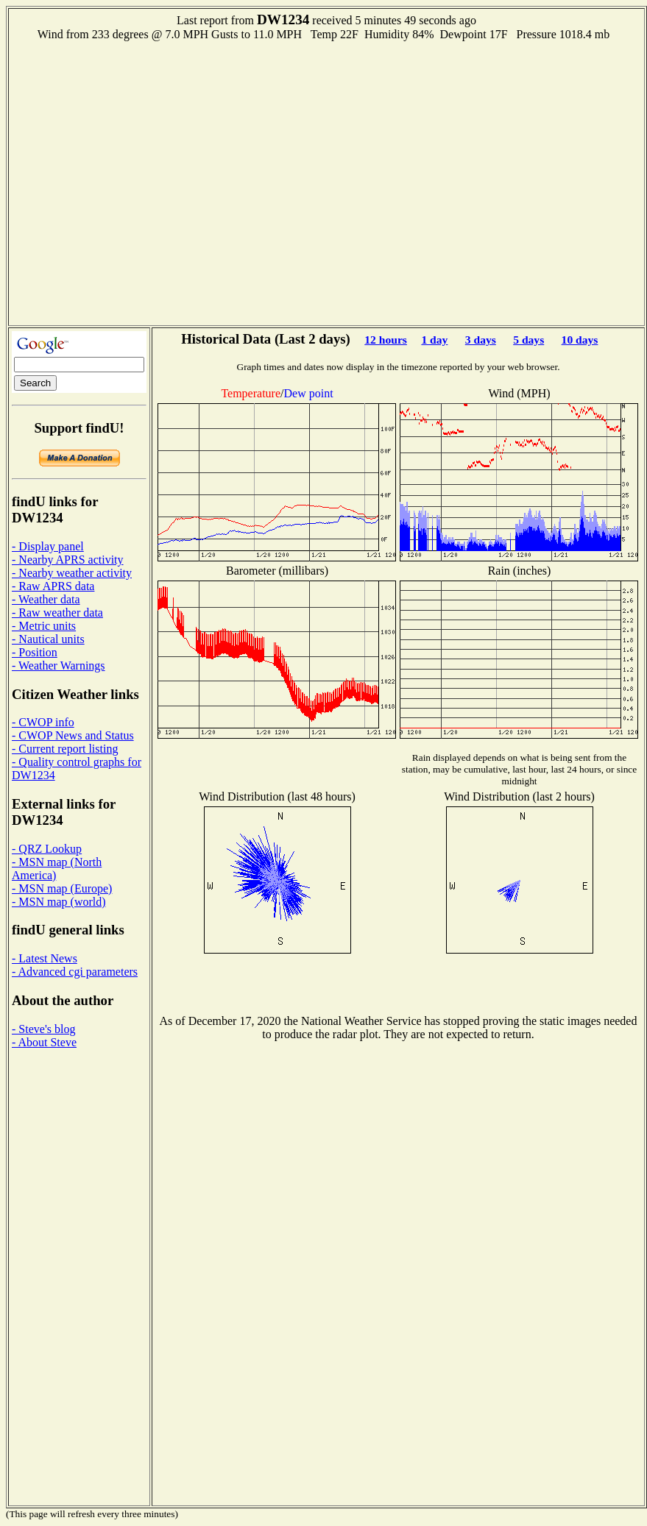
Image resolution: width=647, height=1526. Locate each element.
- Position (34, 652)
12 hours (385, 339)
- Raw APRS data (53, 586)
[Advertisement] (140, 181)
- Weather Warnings (58, 665)
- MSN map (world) (59, 901)
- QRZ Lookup (47, 848)
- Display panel (48, 546)
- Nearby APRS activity (68, 559)
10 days (580, 339)
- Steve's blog (43, 1029)
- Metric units (44, 626)
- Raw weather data (57, 612)
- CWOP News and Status (73, 735)
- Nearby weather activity (72, 573)
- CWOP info (43, 722)
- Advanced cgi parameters (75, 971)
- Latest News (44, 958)
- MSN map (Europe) (62, 888)
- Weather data (46, 599)
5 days (528, 339)
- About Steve (44, 1042)
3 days (480, 339)
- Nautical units (48, 639)
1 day (434, 339)
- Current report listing (65, 748)
